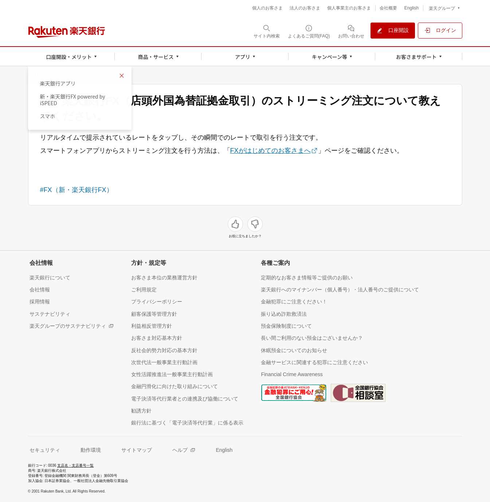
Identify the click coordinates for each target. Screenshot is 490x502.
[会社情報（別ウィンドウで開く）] (39, 289)
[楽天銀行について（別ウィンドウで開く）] (50, 277)
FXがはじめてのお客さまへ (270, 150)
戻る (40, 74)
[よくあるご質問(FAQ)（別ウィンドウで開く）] (309, 31)
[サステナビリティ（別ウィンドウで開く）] (50, 313)
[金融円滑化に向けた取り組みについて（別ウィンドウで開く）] (174, 386)
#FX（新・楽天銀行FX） (76, 190)
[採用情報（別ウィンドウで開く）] (39, 301)
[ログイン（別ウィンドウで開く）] (440, 31)
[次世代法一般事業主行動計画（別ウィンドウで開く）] (164, 362)
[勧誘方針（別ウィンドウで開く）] (141, 410)
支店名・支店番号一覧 (75, 465)
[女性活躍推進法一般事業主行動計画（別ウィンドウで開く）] (172, 374)
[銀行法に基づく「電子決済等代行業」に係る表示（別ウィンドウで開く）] (187, 422)
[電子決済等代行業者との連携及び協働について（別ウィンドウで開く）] (185, 398)
